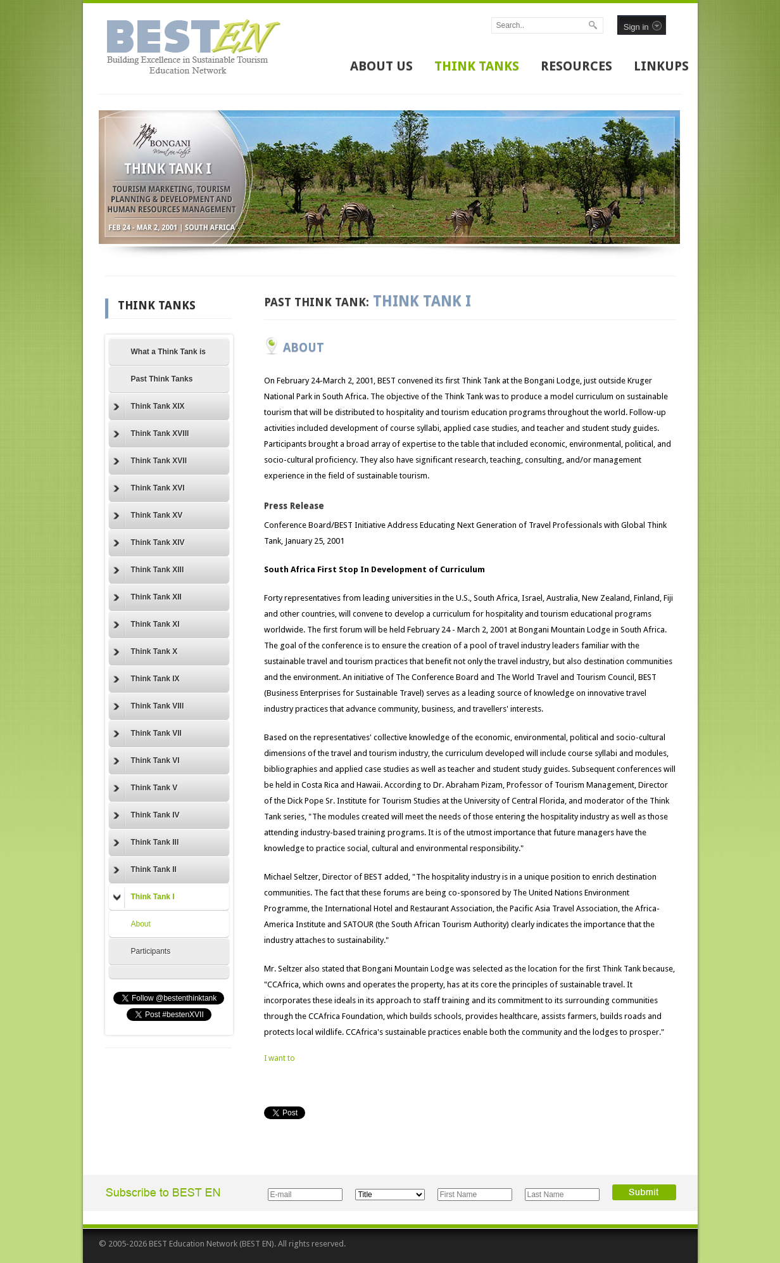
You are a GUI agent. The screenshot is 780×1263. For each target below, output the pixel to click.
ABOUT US (381, 66)
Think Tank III (146, 843)
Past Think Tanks (162, 379)
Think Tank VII (147, 734)
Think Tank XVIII (151, 434)
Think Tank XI (146, 625)
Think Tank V (145, 788)
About (141, 924)
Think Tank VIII (148, 706)
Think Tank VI (146, 761)
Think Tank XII (147, 597)
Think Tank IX (146, 679)
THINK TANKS (476, 66)
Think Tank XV (148, 516)
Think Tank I (144, 897)
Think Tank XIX (149, 407)
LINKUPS (661, 66)
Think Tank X (145, 652)
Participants (151, 951)
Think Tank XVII (150, 461)
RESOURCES (576, 66)
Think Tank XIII (148, 570)
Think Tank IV (146, 815)
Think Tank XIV (149, 543)
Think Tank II (145, 870)
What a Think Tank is (168, 351)
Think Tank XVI (149, 488)
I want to (279, 1058)
